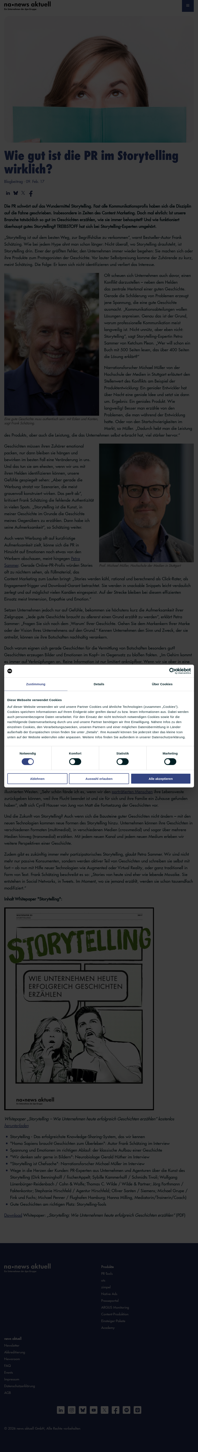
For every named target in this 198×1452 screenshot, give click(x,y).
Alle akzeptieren (161, 778)
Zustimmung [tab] (35, 684)
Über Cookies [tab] (162, 684)
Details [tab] (99, 684)
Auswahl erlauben (98, 778)
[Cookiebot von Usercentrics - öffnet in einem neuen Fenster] (172, 671)
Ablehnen (37, 778)
